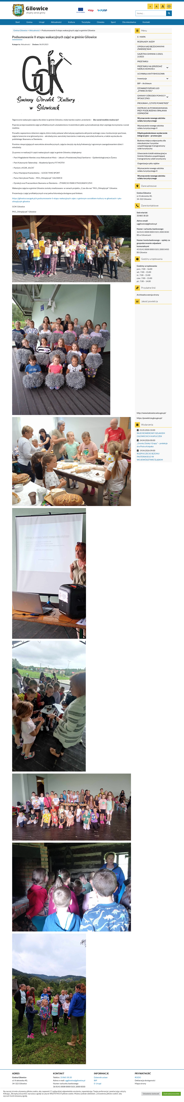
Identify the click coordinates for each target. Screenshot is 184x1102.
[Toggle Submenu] (167, 67)
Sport (113, 22)
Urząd (41, 22)
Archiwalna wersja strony (148, 294)
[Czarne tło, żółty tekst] (169, 6)
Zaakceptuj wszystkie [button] (171, 1094)
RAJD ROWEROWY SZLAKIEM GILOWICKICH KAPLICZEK (151, 434)
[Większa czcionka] (156, 6)
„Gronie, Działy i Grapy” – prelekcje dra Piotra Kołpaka (152, 445)
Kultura (71, 22)
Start (17, 22)
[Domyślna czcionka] (150, 6)
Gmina (29, 22)
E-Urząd (97, 1083)
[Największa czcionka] (163, 6)
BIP (95, 1080)
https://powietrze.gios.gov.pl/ (149, 418)
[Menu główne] (92, 22)
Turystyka (86, 22)
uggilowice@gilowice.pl (147, 223)
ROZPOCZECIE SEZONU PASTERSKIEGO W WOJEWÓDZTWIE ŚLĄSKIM (150, 456)
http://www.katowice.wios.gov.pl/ (151, 413)
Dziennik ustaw (100, 1077)
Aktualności (56, 22)
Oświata (100, 22)
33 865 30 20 (142, 215)
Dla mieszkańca (129, 22)
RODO (138, 1077)
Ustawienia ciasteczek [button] (151, 1094)
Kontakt (146, 22)
